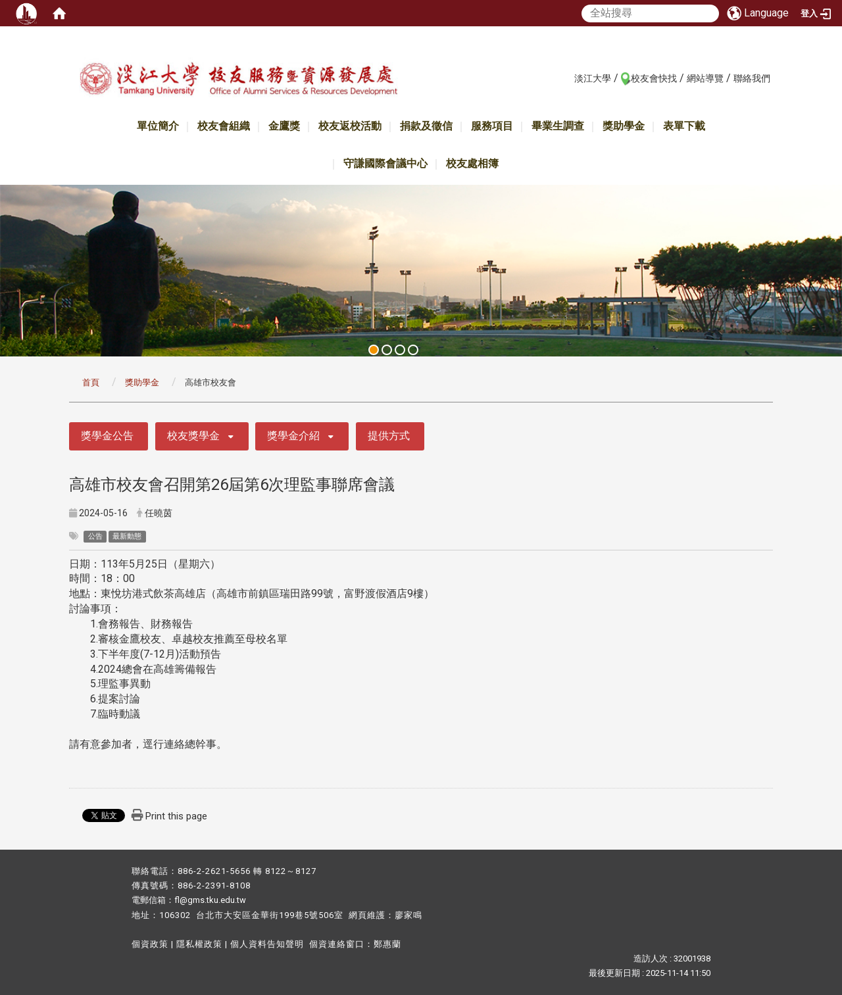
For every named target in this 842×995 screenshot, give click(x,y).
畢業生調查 (558, 126)
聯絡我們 (751, 78)
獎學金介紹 (293, 435)
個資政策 (150, 944)
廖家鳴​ (408, 915)
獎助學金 (624, 126)
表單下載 (684, 126)
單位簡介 (158, 126)
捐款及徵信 (426, 126)
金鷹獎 (284, 126)
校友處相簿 (472, 163)
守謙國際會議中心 (385, 163)
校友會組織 (223, 126)
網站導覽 (705, 78)
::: (567, 77)
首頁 (90, 382)
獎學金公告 (107, 435)
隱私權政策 (199, 944)
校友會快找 (654, 78)
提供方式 (389, 435)
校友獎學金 (193, 435)
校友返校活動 (350, 126)
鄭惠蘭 (387, 944)
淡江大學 (592, 78)
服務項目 (492, 126)
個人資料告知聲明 (267, 944)
